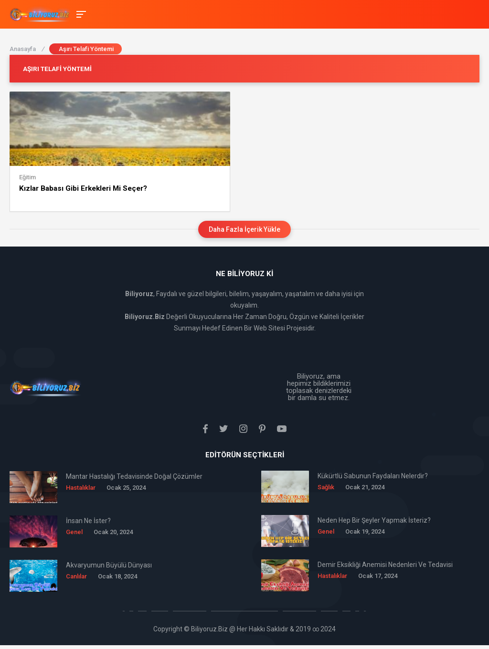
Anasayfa (27, 49)
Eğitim (27, 177)
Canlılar (76, 575)
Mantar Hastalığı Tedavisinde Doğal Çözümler (134, 475)
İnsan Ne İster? (88, 520)
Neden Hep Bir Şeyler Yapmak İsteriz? (374, 519)
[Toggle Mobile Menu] (79, 13)
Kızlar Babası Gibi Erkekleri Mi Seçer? (82, 188)
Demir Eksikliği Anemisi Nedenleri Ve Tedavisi (385, 563)
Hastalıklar (81, 487)
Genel (74, 531)
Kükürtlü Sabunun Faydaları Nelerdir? (373, 475)
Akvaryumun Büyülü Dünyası (109, 564)
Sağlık (326, 486)
